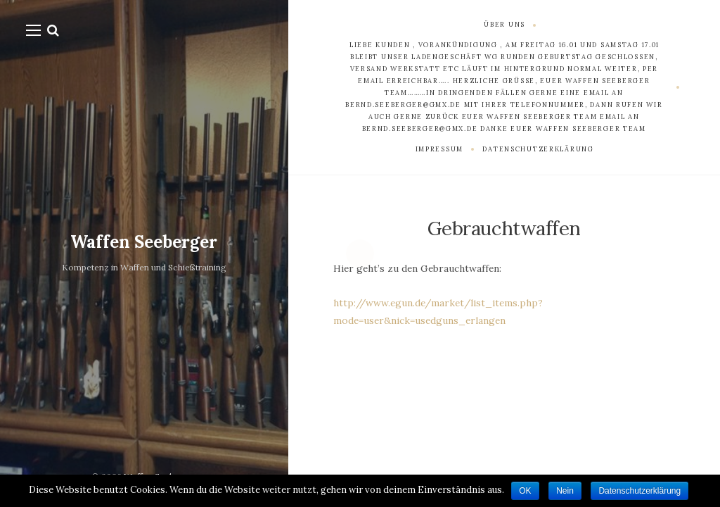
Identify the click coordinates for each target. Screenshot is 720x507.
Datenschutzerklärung (639, 491)
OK (525, 491)
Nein (565, 491)
